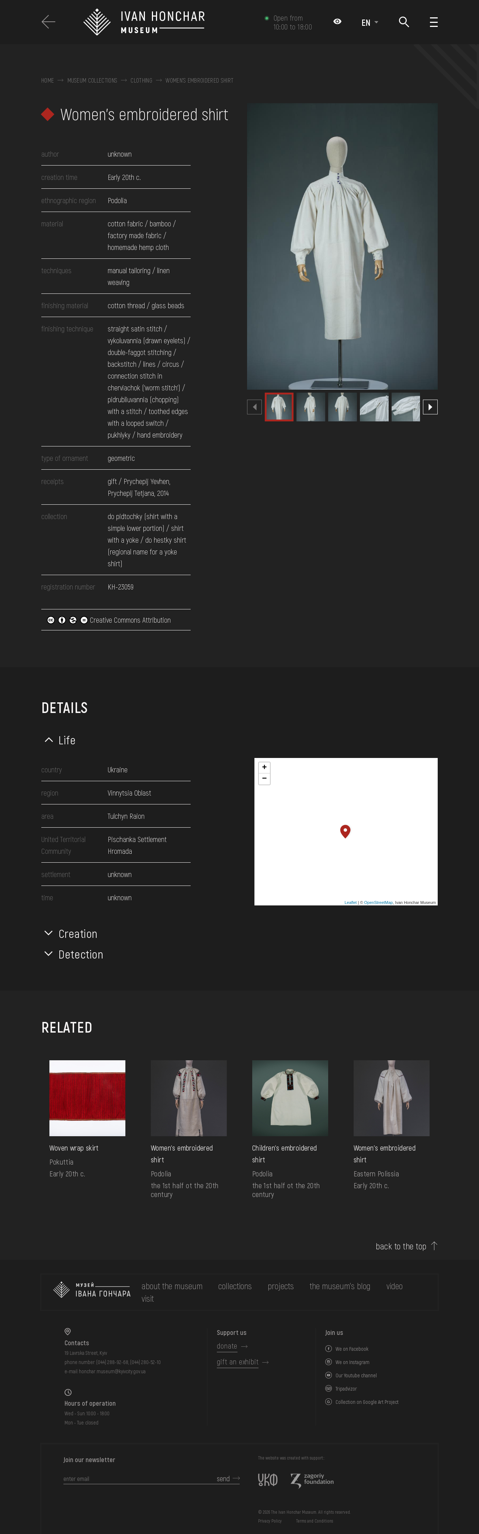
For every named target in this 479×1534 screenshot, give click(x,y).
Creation (78, 933)
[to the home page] (92, 1292)
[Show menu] (434, 22)
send (223, 1478)
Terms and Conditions (314, 1520)
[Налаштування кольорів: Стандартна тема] (337, 22)
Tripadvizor (346, 1388)
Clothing (141, 80)
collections (235, 1285)
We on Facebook (352, 1349)
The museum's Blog (340, 1285)
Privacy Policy (270, 1520)
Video (394, 1285)
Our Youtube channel (356, 1375)
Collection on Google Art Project (367, 1402)
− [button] (264, 779)
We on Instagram (352, 1362)
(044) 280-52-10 (145, 1362)
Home (47, 80)
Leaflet (350, 902)
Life (67, 740)
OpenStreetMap (378, 902)
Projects (281, 1285)
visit (148, 1298)
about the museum (172, 1285)
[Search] (404, 22)
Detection (81, 954)
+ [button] (264, 767)
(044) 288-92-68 (112, 1362)
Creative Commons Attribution (109, 619)
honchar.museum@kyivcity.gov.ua (112, 1371)
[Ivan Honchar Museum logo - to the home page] (170, 22)
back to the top (401, 1246)
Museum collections (92, 80)
